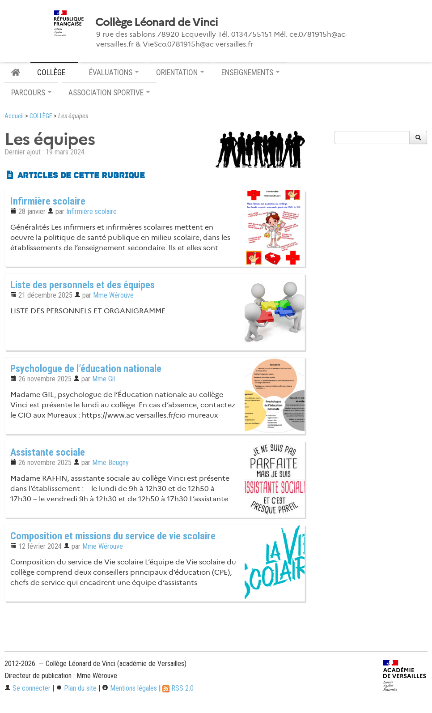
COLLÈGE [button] (54, 72)
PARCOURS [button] (31, 92)
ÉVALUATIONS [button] (114, 72)
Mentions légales (129, 688)
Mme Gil (103, 379)
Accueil (14, 116)
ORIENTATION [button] (180, 72)
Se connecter (27, 688)
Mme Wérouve (113, 295)
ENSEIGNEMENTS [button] (250, 72)
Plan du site (76, 688)
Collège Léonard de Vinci (156, 22)
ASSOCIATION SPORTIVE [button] (109, 92)
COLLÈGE (41, 116)
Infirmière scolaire (91, 211)
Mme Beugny (110, 462)
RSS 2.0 (178, 688)
